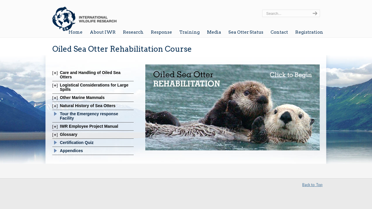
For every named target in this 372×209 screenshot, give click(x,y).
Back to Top (312, 184)
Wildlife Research (84, 16)
